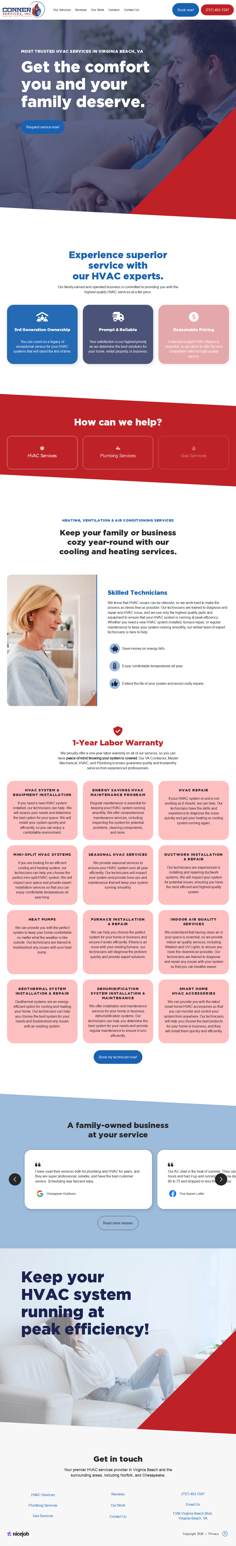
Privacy (214, 1533)
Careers (114, 10)
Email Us (193, 1504)
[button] (62, 10)
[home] (26, 10)
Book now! (186, 10)
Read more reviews (118, 1223)
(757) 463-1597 (217, 10)
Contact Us (131, 10)
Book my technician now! (118, 1057)
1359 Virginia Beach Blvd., (193, 1516)
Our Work (97, 10)
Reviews (81, 10)
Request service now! (42, 127)
